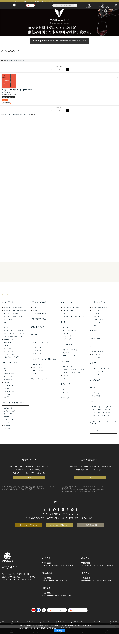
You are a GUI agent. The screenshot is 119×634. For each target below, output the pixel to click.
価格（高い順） (20, 60)
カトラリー (94, 363)
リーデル (6, 328)
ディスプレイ (95, 388)
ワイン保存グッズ (67, 361)
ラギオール (95, 374)
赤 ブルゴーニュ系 (9, 411)
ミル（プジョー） (97, 357)
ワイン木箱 (95, 393)
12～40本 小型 (37, 365)
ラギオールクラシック (99, 371)
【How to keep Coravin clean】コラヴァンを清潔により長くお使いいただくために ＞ (59, 41)
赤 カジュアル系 (8, 414)
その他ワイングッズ (97, 302)
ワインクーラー (66, 384)
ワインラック (96, 310)
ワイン (92, 402)
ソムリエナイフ (66, 302)
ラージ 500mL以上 (38, 308)
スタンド (65, 392)
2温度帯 (35, 373)
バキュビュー (67, 378)
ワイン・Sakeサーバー (39, 379)
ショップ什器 (96, 396)
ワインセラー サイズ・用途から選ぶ (44, 359)
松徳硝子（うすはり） (10, 340)
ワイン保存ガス (66, 345)
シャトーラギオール (69, 310)
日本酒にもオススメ (10, 391)
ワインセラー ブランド (39, 342)
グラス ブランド (8, 302)
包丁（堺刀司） (97, 354)
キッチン (93, 346)
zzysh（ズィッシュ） (69, 356)
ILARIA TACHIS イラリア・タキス (102, 410)
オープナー (65, 322)
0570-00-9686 (59, 510)
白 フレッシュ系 (8, 420)
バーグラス (7, 394)
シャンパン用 (67, 339)
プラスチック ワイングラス (12, 357)
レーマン (6, 325)
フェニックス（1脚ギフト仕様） (13, 316)
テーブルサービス (97, 319)
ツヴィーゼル (8, 319)
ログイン (31, 5)
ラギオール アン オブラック (71, 308)
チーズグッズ (95, 380)
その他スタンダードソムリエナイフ (73, 316)
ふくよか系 (7, 428)
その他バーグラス (9, 354)
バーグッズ (94, 331)
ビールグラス (8, 383)
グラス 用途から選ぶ (9, 363)
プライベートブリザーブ (70, 350)
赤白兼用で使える (9, 374)
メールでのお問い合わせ (29, 526)
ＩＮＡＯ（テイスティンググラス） (14, 337)
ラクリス (65, 327)
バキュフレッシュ (68, 375)
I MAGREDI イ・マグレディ (100, 416)
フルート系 (7, 426)
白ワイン (6, 371)
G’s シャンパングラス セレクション (14, 334)
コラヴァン (66, 353)
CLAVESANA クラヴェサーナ (101, 413)
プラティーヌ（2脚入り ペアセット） (15, 310)
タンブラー (7, 397)
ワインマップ (96, 322)
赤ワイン (6, 368)
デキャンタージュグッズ (99, 308)
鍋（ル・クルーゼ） (98, 352)
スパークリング (8, 380)
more (29, 478)
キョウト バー (8, 342)
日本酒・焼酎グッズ (97, 338)
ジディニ (65, 333)
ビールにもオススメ (10, 385)
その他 (94, 325)
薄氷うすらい (8, 348)
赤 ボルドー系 (8, 408)
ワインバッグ (96, 313)
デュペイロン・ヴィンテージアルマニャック (103, 422)
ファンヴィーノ (38, 351)
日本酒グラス (8, 388)
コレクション (96, 316)
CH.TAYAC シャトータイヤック (101, 407)
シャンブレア (37, 354)
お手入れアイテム (37, 327)
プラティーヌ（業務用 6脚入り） (14, 308)
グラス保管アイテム (38, 319)
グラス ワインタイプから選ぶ (13, 403)
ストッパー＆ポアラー (69, 367)
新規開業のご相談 (91, 526)
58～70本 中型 (37, 367)
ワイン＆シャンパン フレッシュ (72, 373)
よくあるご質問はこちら (61, 526)
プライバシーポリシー (37, 628)
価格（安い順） (11, 60)
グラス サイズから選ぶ (39, 302)
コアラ (65, 313)
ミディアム (36, 310)
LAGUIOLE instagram (79, 611)
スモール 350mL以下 (39, 313)
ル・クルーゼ (67, 336)
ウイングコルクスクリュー (71, 330)
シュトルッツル (8, 351)
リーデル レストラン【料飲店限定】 (15, 331)
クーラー (65, 389)
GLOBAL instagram (57, 611)
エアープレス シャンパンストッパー (74, 370)
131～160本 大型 (38, 370)
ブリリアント (37, 348)
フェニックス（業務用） (11, 313)
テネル (6, 345)
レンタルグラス (37, 335)
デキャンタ (65, 398)
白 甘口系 (6, 423)
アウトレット (95, 431)
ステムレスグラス (9, 377)
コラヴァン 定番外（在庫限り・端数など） (17, 114)
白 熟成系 (6, 417)
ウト (5, 322)
